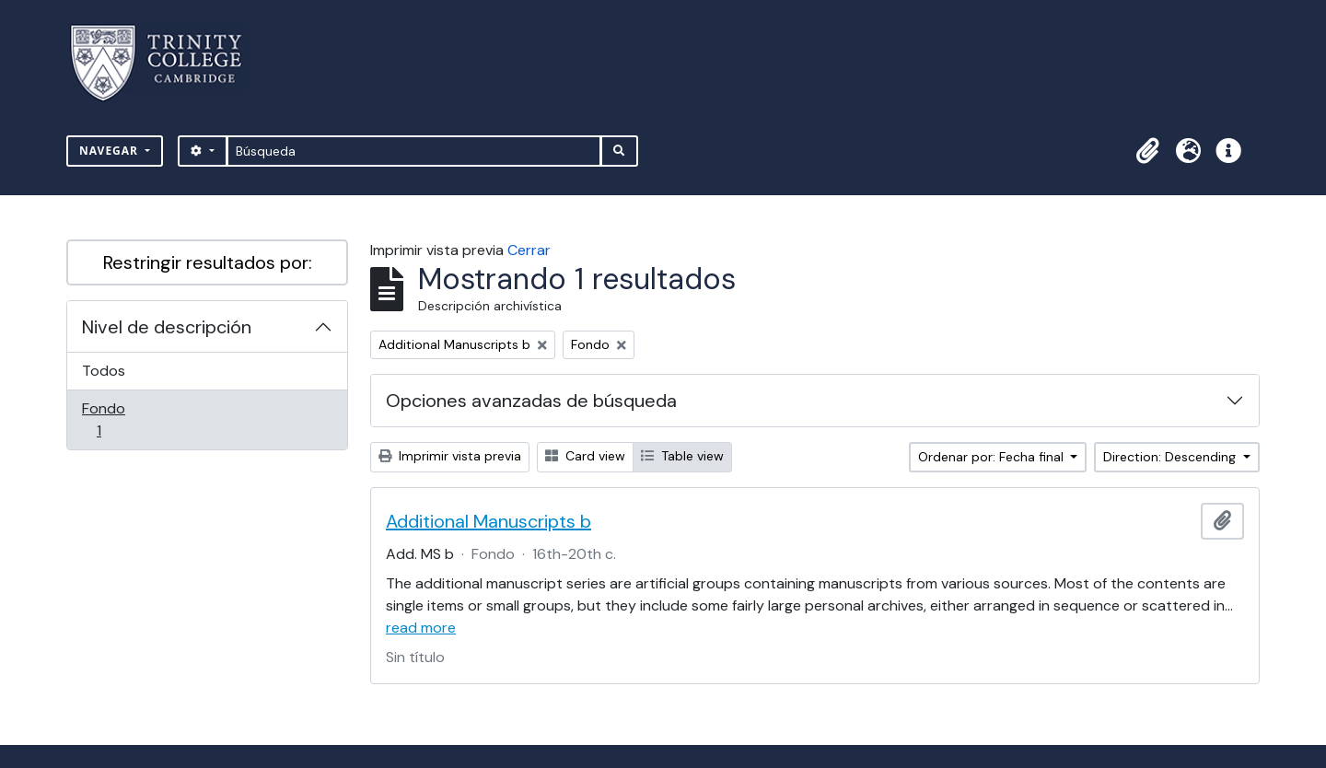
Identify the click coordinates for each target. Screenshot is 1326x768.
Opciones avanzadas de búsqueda (531, 401)
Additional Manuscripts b (488, 521)
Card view (585, 456)
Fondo (125, 419)
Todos (103, 370)
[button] (1147, 151)
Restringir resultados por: (207, 262)
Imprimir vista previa (449, 456)
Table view (682, 456)
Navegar (110, 150)
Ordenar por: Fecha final (992, 456)
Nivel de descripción (166, 327)
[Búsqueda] (414, 151)
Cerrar (529, 250)
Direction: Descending (1171, 456)
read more (421, 627)
